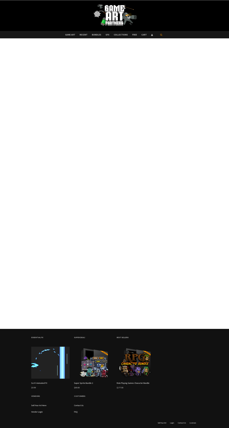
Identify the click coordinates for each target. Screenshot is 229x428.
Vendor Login (37, 411)
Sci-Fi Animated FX (39, 383)
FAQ (76, 411)
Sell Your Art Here (38, 405)
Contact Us (79, 405)
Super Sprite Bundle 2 (83, 383)
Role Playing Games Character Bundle (133, 383)
